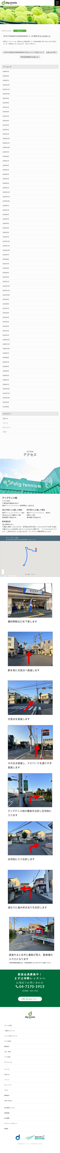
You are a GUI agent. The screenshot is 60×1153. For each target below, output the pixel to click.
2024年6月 (6, 165)
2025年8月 (6, 102)
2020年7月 (6, 362)
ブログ (5, 432)
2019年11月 (6, 393)
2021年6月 (6, 313)
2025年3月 (6, 125)
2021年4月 (6, 321)
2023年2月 (6, 232)
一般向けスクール (9, 1030)
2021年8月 (6, 304)
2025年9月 (6, 98)
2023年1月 (6, 237)
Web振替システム (9, 1107)
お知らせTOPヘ (51, 52)
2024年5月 (6, 170)
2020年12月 (6, 339)
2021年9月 (6, 299)
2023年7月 (6, 210)
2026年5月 (6, 71)
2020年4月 (6, 371)
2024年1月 (6, 187)
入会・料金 (7, 1051)
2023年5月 (6, 219)
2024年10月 (6, 147)
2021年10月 (6, 295)
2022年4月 (6, 272)
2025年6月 (6, 111)
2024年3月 (6, 178)
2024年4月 (6, 174)
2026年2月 (6, 80)
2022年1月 (6, 281)
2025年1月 (6, 134)
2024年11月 (6, 143)
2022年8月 (6, 259)
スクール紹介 (8, 1025)
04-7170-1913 (30, 986)
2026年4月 (6, 76)
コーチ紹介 (7, 1057)
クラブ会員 (7, 1041)
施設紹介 (6, 1046)
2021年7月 (6, 308)
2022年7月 (6, 263)
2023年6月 (6, 214)
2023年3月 (6, 228)
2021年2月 (6, 331)
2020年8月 (6, 357)
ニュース (6, 1069)
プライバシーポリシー (10, 1123)
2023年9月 (6, 205)
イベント (5, 423)
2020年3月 (6, 375)
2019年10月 (6, 397)
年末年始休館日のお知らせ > (30, 57)
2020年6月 (6, 366)
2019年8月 (6, 406)
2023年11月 (6, 196)
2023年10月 (6, 201)
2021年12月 (6, 286)
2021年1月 (6, 335)
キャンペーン (6, 427)
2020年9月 (6, 353)
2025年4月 (6, 120)
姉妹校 (6, 1128)
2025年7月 (6, 107)
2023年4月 (6, 223)
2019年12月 (6, 389)
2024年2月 (6, 183)
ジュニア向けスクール (10, 1036)
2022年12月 (6, 241)
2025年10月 (6, 94)
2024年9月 (6, 152)
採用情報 (6, 1113)
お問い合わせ (8, 1100)
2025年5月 (6, 116)
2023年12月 (6, 192)
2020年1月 (6, 384)
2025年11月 (6, 89)
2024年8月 (6, 156)
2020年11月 (6, 344)
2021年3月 (6, 326)
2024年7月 (6, 161)
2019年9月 (6, 402)
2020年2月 (6, 380)
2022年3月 (6, 277)
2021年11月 (6, 290)
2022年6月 (6, 268)
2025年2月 (6, 129)
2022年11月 (6, 246)
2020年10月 (6, 348)
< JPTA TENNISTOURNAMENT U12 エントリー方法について (23, 52)
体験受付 (6, 1095)
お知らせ (5, 418)
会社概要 (6, 1118)
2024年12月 (6, 138)
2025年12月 (6, 85)
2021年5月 (6, 317)
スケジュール (8, 1062)
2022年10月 (6, 250)
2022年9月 (6, 254)
